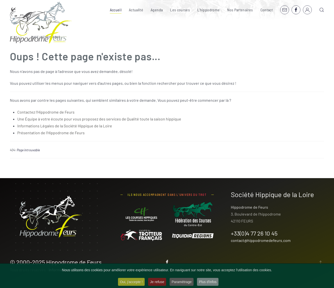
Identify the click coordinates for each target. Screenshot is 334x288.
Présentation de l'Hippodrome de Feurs (51, 132)
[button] (321, 10)
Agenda (157, 9)
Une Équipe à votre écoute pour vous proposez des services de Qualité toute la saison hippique (99, 119)
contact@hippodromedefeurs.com (261, 240)
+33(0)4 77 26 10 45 (254, 233)
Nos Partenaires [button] (240, 9)
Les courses (180, 9)
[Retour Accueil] (41, 22)
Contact (266, 9)
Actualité (136, 9)
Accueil (115, 9)
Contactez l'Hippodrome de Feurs (46, 112)
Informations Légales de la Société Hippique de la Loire (64, 125)
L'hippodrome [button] (208, 9)
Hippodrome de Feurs (74, 262)
